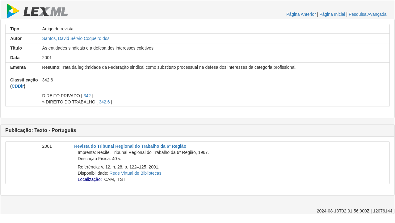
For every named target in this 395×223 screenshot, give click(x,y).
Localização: (90, 179)
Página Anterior (301, 14)
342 (87, 95)
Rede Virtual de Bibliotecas (136, 173)
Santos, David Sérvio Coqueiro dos (76, 38)
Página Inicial (332, 14)
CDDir (18, 86)
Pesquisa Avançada (368, 14)
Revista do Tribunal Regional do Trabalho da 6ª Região (130, 146)
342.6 (104, 101)
